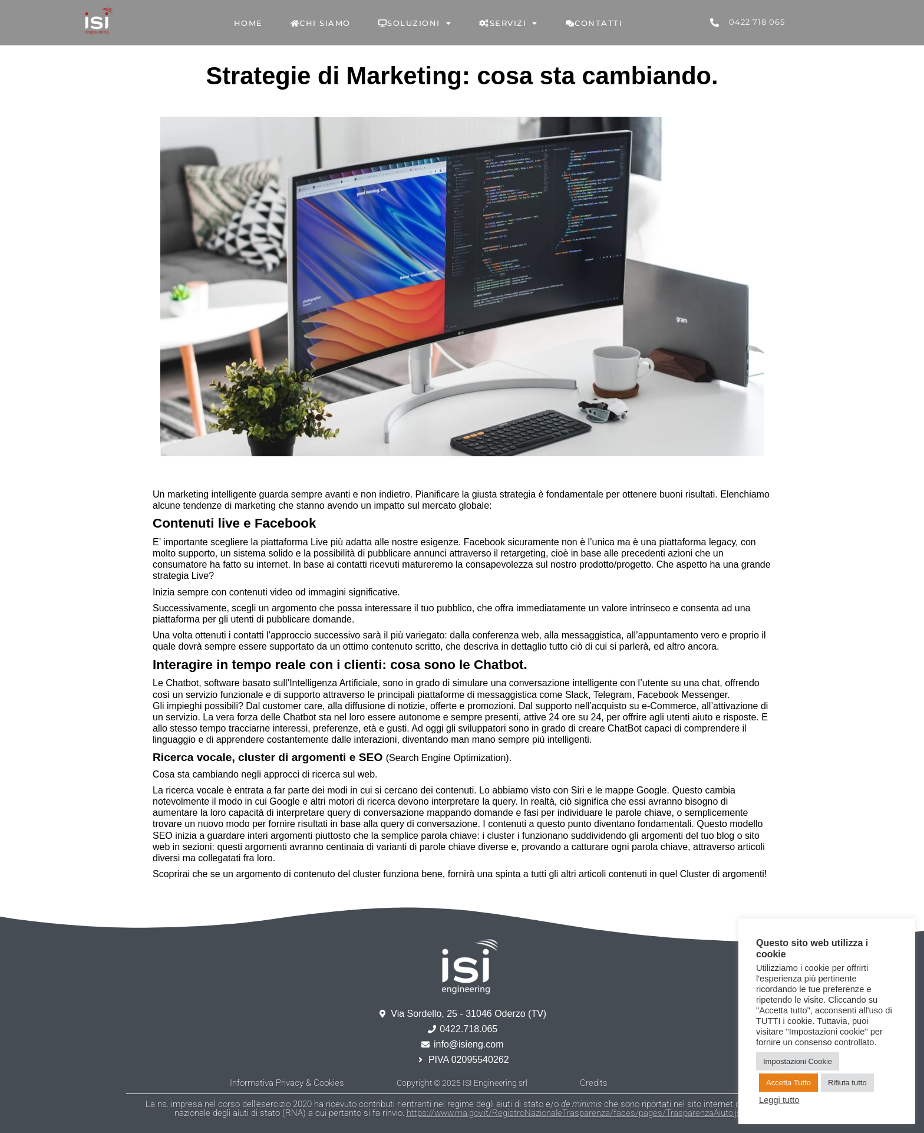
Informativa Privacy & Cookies (287, 1083)
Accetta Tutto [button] (788, 1082)
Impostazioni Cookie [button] (797, 1061)
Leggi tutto (779, 1100)
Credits (594, 1083)
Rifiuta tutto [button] (847, 1082)
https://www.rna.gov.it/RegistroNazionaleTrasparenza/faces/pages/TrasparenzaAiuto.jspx (578, 1113)
